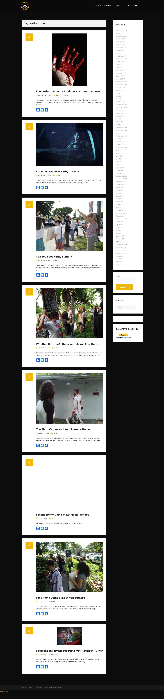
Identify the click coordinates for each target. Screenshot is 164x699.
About (98, 6)
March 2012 (120, 202)
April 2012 (119, 199)
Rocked (51, 694)
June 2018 (119, 65)
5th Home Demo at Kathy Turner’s (59, 174)
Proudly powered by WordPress (32, 694)
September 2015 (121, 113)
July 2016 (119, 93)
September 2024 (121, 30)
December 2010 (121, 245)
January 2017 (120, 79)
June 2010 (119, 262)
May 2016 (119, 99)
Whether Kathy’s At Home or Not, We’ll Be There (69, 347)
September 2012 (121, 185)
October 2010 (120, 250)
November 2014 (121, 130)
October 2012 (120, 182)
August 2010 (120, 256)
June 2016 (119, 96)
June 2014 (119, 139)
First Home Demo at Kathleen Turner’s (62, 601)
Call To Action (62, 98)
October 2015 (120, 110)
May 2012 (119, 196)
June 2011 (119, 227)
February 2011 (121, 239)
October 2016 (120, 87)
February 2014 (121, 145)
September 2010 (121, 253)
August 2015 (120, 116)
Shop (128, 6)
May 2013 (119, 162)
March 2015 (120, 122)
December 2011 (121, 210)
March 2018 (120, 70)
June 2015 (119, 119)
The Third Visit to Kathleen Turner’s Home (64, 432)
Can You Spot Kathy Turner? (55, 259)
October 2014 (120, 133)
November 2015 (121, 107)
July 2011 (119, 225)
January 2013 (120, 173)
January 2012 (120, 207)
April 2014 (119, 142)
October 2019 (120, 53)
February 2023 (121, 39)
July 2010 (119, 259)
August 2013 (120, 153)
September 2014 (121, 136)
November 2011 (121, 213)
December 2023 (121, 36)
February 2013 (121, 170)
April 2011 (119, 233)
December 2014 (121, 127)
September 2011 (121, 219)
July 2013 (119, 156)
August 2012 (120, 187)
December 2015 (121, 105)
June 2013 (119, 159)
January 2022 (120, 45)
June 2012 (119, 193)
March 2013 (120, 167)
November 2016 (121, 85)
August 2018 (120, 62)
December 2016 (121, 82)
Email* (126, 279)
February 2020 (121, 50)
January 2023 (120, 42)
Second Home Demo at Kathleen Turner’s (64, 518)
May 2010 (119, 265)
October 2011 (120, 216)
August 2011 (120, 222)
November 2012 (121, 179)
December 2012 (121, 176)
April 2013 (119, 165)
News (58, 179)
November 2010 (121, 247)
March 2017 (120, 76)
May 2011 (119, 230)
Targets (54, 661)
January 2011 (120, 242)
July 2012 (119, 190)
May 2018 (119, 67)
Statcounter (4, 698)
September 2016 (121, 90)
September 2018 (121, 59)
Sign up (137, 6)
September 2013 (121, 150)
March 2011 (120, 236)
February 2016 (121, 102)
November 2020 (121, 47)
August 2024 (120, 33)
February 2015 (121, 125)
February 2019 (121, 56)
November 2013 (121, 147)
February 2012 (121, 205)
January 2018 (120, 73)
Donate (119, 6)
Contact (108, 6)
